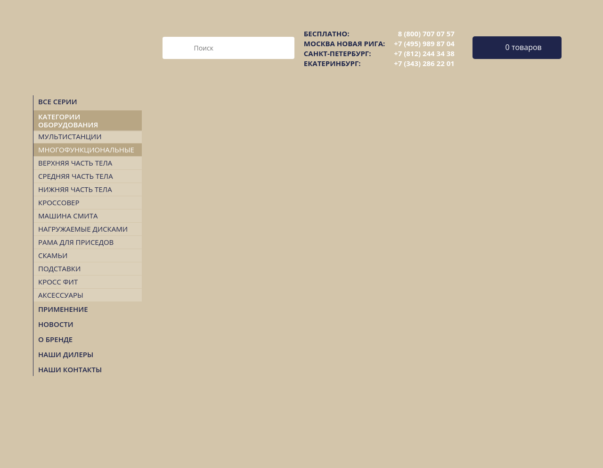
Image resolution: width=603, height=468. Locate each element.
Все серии (57, 101)
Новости (55, 324)
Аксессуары (60, 295)
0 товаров (523, 47)
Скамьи (52, 255)
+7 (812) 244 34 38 (424, 53)
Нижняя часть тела (75, 189)
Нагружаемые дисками (83, 229)
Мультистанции (70, 136)
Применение (63, 309)
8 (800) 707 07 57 (426, 33)
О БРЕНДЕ (55, 339)
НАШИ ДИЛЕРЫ (65, 354)
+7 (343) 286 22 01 (424, 63)
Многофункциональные (86, 149)
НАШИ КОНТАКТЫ (70, 369)
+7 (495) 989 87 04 (424, 43)
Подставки (59, 268)
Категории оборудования (68, 120)
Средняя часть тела (75, 176)
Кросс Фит (58, 281)
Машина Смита (68, 215)
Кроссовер (58, 202)
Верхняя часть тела (75, 162)
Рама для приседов (76, 242)
